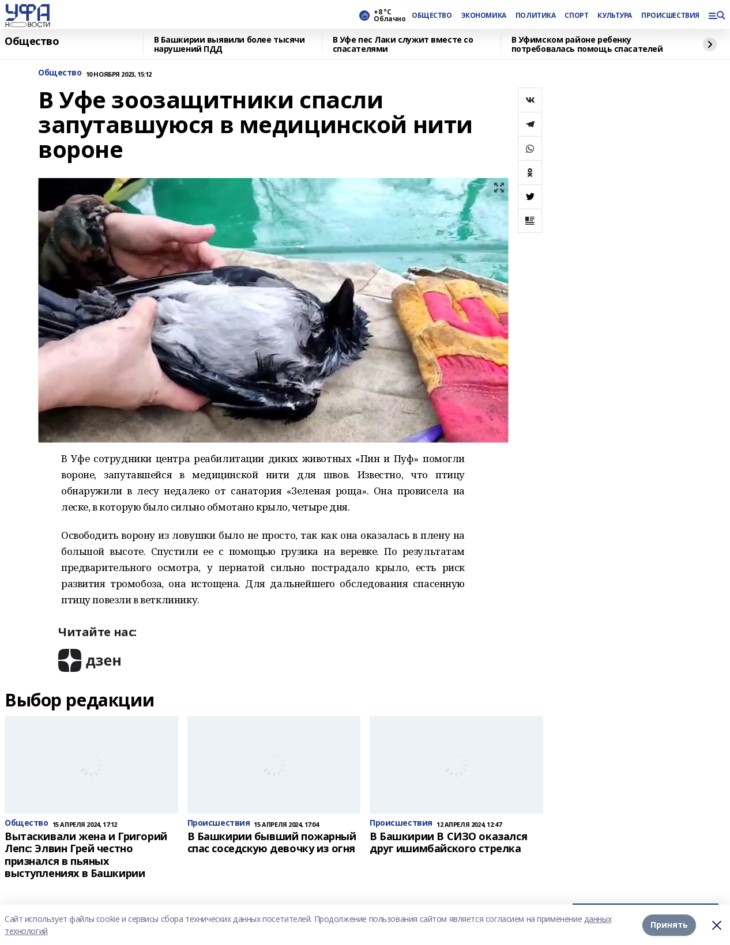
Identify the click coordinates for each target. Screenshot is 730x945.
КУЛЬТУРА (614, 15)
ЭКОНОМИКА (483, 15)
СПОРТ (576, 15)
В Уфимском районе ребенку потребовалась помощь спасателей (587, 44)
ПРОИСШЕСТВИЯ (670, 15)
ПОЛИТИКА (535, 15)
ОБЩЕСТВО (432, 15)
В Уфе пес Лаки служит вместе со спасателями (403, 44)
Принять (669, 924)
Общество (32, 41)
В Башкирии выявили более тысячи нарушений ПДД (229, 44)
